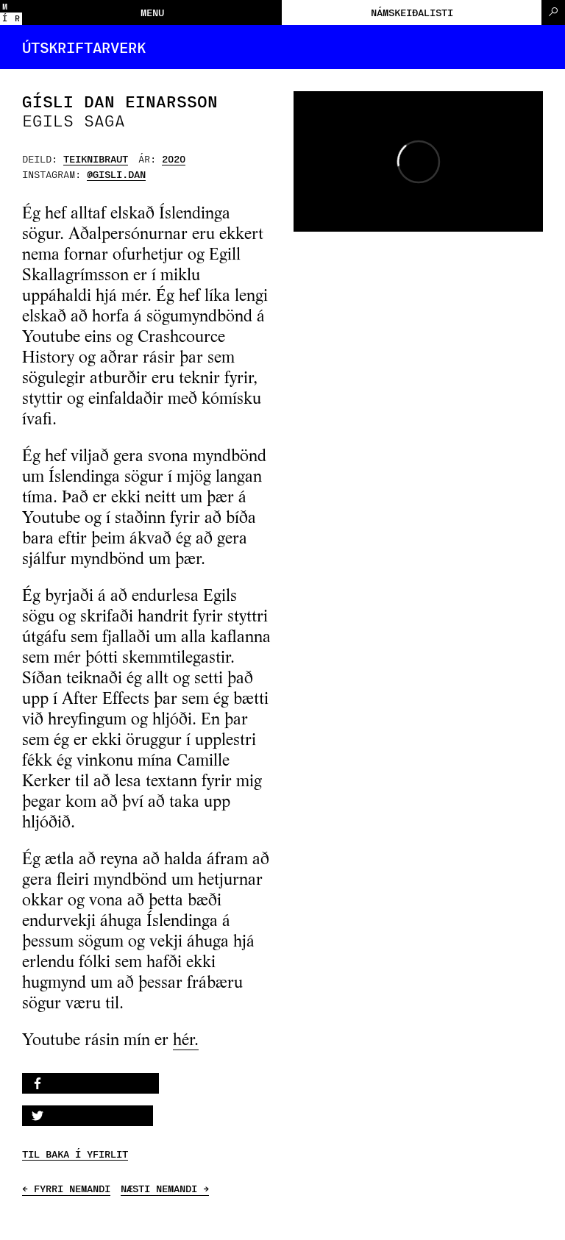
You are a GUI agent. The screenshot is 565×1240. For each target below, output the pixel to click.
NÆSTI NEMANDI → (165, 1188)
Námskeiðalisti (412, 12)
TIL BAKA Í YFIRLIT (75, 1154)
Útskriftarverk (84, 47)
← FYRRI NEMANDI (66, 1188)
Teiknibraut (95, 158)
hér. (186, 1041)
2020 (173, 158)
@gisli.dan (116, 174)
